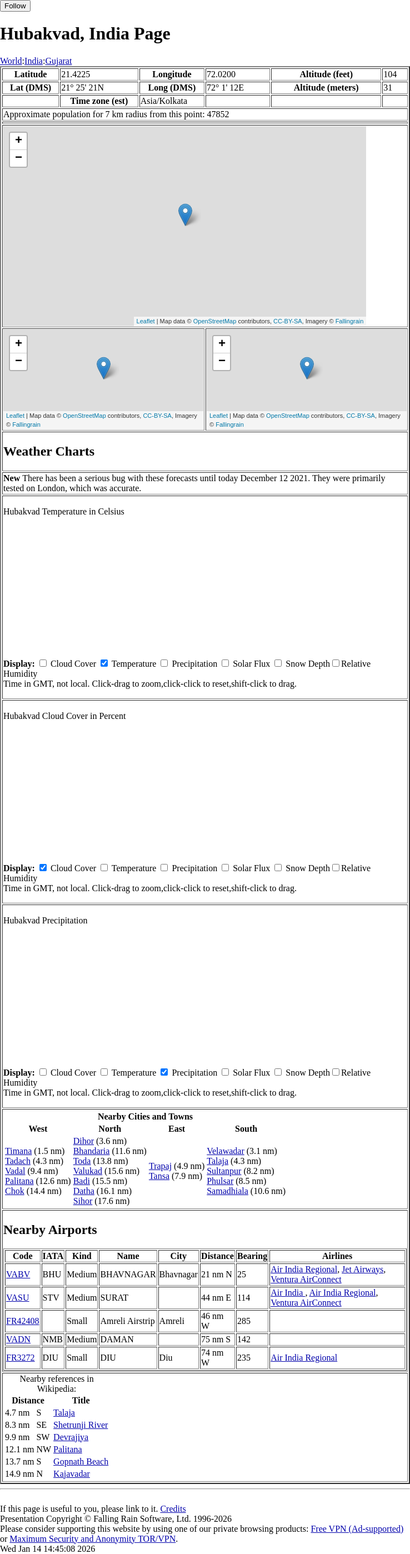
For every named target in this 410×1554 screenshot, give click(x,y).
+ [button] (18, 141)
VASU (17, 1297)
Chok (14, 1191)
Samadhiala (227, 1191)
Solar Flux (251, 663)
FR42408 (22, 1321)
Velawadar (225, 1151)
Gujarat (58, 61)
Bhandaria (91, 1151)
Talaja (217, 1161)
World (11, 61)
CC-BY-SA (287, 321)
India (33, 61)
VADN (18, 1339)
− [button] (18, 158)
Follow (15, 6)
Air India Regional (304, 1269)
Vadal (15, 1171)
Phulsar (220, 1181)
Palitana (19, 1181)
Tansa (159, 1176)
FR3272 (20, 1357)
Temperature (134, 663)
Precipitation (194, 663)
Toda (82, 1161)
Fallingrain (350, 321)
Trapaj (160, 1166)
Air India (288, 1292)
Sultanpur (224, 1171)
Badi (81, 1181)
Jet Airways (362, 1269)
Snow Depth (308, 663)
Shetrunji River (80, 1425)
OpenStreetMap (215, 321)
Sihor (83, 1201)
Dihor (83, 1141)
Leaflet (146, 321)
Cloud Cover (73, 663)
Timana (18, 1151)
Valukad (87, 1171)
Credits (173, 1508)
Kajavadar (71, 1473)
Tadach (18, 1161)
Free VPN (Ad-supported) (357, 1528)
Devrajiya (70, 1437)
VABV (18, 1274)
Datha (83, 1191)
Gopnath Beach (80, 1461)
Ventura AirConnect (306, 1279)
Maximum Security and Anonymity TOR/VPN (92, 1538)
